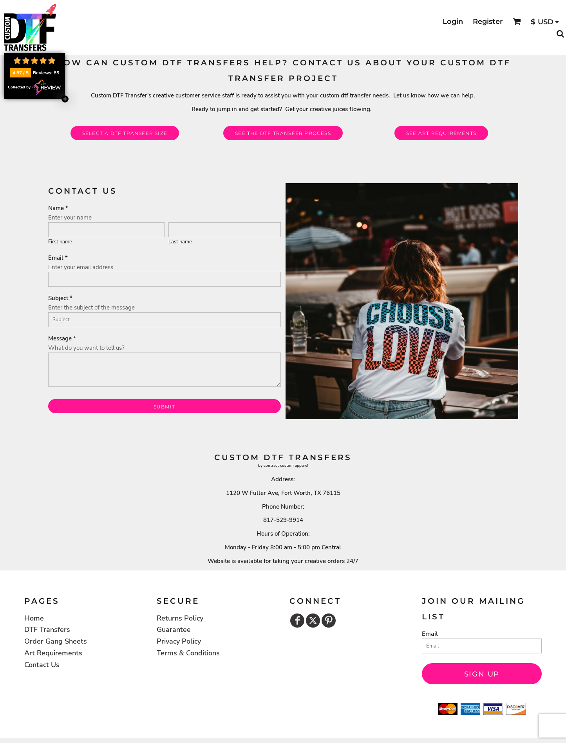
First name (60, 241)
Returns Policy (180, 618)
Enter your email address (80, 267)
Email (430, 634)
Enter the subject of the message (91, 307)
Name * (58, 208)
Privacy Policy (179, 641)
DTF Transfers (47, 629)
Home (34, 618)
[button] (517, 22)
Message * (62, 338)
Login (453, 21)
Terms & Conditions (188, 653)
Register (488, 21)
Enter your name (70, 217)
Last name (180, 241)
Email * (58, 258)
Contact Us (42, 664)
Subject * (60, 298)
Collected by (34, 87)
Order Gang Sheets (55, 641)
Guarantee (174, 629)
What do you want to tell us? (86, 348)
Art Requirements (53, 653)
